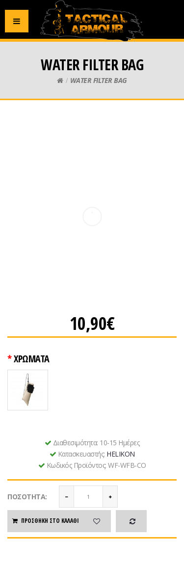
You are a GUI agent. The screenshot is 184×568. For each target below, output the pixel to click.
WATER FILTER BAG (98, 80)
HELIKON (120, 454)
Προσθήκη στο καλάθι (45, 520)
